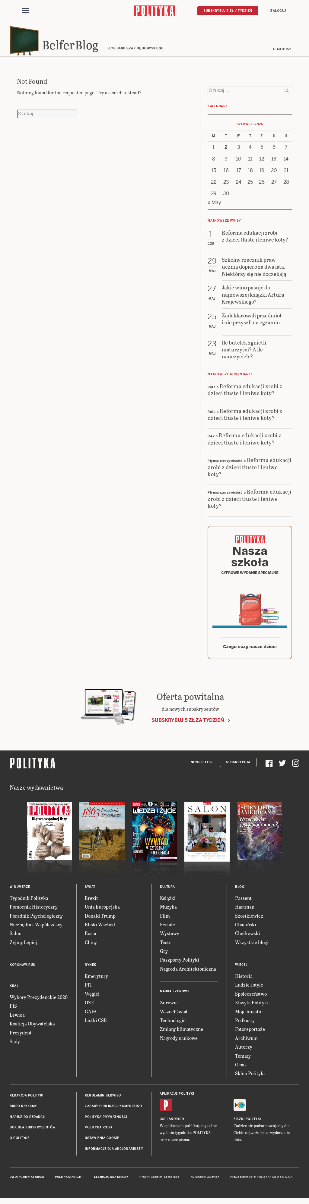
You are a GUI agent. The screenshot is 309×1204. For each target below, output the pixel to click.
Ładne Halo (172, 1182)
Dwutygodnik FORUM (27, 1182)
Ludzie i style (249, 990)
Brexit (91, 903)
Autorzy (243, 1052)
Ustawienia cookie (102, 1144)
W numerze (20, 892)
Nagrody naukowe (179, 1043)
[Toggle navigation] (25, 11)
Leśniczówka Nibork (111, 1182)
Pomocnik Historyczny (34, 912)
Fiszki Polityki (247, 1125)
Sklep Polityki (250, 1078)
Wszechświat (174, 1017)
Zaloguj (278, 11)
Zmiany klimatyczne (181, 1034)
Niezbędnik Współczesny (36, 930)
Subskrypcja (238, 768)
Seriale (167, 930)
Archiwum (246, 1043)
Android (176, 1125)
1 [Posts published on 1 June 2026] (213, 153)
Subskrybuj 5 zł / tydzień (227, 11)
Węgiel (92, 999)
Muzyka (168, 912)
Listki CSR (96, 1025)
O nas (241, 1070)
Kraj (14, 991)
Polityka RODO (98, 1133)
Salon (15, 938)
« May (214, 208)
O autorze (282, 55)
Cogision (157, 1182)
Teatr (165, 947)
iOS (163, 1125)
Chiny (91, 947)
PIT (88, 990)
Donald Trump (100, 921)
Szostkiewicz (249, 921)
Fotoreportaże (250, 1034)
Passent (243, 903)
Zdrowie (169, 1008)
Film (165, 921)
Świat (90, 892)
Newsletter (202, 768)
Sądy (15, 1046)
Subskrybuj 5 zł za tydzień (187, 726)
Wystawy (169, 938)
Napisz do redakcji (27, 1122)
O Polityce (19, 1144)
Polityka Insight (69, 1182)
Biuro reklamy (23, 1112)
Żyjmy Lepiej (23, 947)
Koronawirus (22, 970)
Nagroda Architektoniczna (188, 974)
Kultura (167, 892)
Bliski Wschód (100, 930)
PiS (13, 1011)
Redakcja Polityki (26, 1101)
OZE (89, 1008)
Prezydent (21, 1038)
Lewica (17, 1020)
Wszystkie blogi (252, 947)
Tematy (243, 1061)
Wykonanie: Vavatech (204, 1182)
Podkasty (245, 1025)
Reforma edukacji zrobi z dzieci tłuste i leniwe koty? (245, 395)
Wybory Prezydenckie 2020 (39, 1002)
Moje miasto (248, 1017)
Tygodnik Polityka (29, 903)
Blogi (240, 892)
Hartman (244, 912)
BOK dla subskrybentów (33, 1133)
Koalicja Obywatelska (32, 1029)
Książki (168, 903)
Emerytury (96, 981)
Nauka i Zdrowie (175, 997)
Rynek (90, 970)
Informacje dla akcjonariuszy (114, 1154)
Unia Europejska (102, 912)
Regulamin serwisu (103, 1101)
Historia (244, 981)
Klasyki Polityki (252, 1008)
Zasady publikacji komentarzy (113, 1112)
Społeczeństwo (251, 999)
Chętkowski (247, 938)
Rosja (90, 938)
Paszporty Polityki (179, 965)
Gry (164, 956)
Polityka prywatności (106, 1122)
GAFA (91, 1017)
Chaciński (245, 930)
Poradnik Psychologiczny (36, 921)
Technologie (173, 1025)
